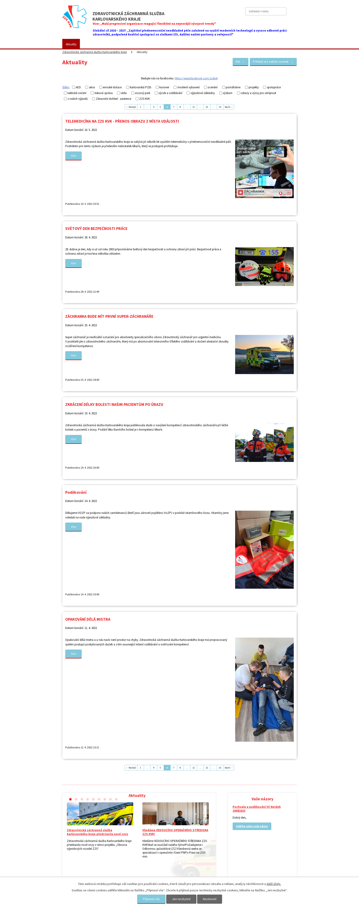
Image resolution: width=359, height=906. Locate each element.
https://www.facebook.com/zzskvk (196, 78)
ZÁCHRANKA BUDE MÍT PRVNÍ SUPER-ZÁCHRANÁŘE (109, 316)
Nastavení (209, 899)
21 (207, 106)
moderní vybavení (188, 87)
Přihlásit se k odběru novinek (273, 62)
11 (194, 106)
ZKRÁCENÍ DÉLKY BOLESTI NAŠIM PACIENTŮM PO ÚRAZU (114, 404)
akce (92, 87)
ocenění (213, 87)
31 (220, 106)
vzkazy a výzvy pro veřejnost (258, 93)
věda (124, 93)
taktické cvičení (77, 93)
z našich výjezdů (78, 99)
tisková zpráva (104, 93)
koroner (164, 87)
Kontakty (237, 44)
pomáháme (233, 87)
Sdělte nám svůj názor (252, 826)
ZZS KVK (92, 44)
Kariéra (192, 44)
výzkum (227, 93)
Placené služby (144, 44)
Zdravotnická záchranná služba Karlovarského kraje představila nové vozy (97, 832)
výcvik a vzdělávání (170, 93)
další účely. (274, 884)
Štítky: (66, 87)
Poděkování (76, 492)
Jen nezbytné (181, 899)
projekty (254, 87)
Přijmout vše (151, 899)
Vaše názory (214, 44)
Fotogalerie (170, 44)
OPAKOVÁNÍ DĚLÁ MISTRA (87, 619)
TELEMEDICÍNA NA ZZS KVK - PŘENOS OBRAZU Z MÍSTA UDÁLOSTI (122, 121)
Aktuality (71, 44)
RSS (240, 62)
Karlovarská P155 (140, 87)
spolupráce (274, 87)
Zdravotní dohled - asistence (113, 99)
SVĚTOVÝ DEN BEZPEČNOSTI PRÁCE (96, 228)
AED (78, 87)
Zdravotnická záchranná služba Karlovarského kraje (94, 52)
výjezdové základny (202, 93)
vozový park (142, 93)
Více (73, 156)
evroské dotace (112, 87)
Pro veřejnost (116, 44)
